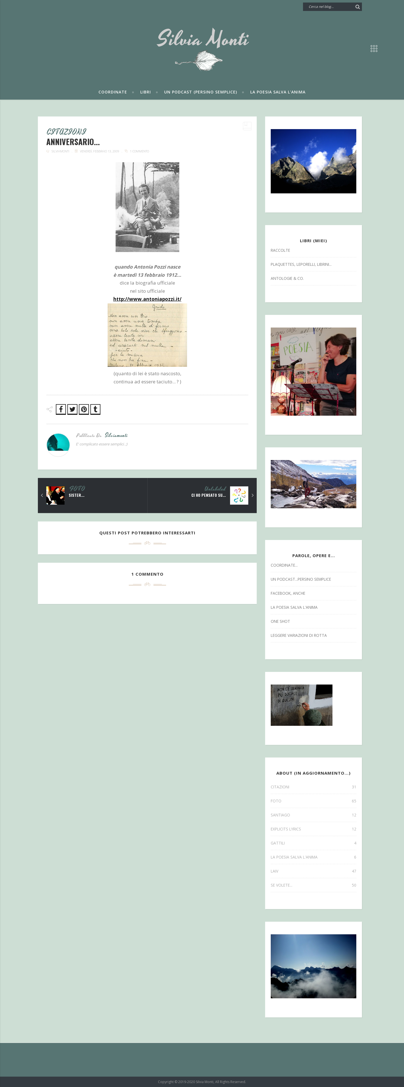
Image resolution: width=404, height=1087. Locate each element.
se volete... (313, 885)
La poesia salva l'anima (278, 92)
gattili (313, 843)
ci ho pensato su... (208, 495)
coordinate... (284, 565)
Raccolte (280, 250)
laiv (313, 871)
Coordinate (112, 92)
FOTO (77, 489)
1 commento (139, 151)
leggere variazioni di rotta (299, 635)
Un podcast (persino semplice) (200, 92)
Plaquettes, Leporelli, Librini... (301, 264)
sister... (76, 495)
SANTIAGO (313, 815)
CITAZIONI (67, 132)
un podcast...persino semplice (301, 579)
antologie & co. (287, 278)
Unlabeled (215, 489)
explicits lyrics (313, 829)
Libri (145, 92)
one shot (280, 621)
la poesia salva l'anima (294, 607)
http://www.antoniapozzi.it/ (147, 299)
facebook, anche (288, 593)
